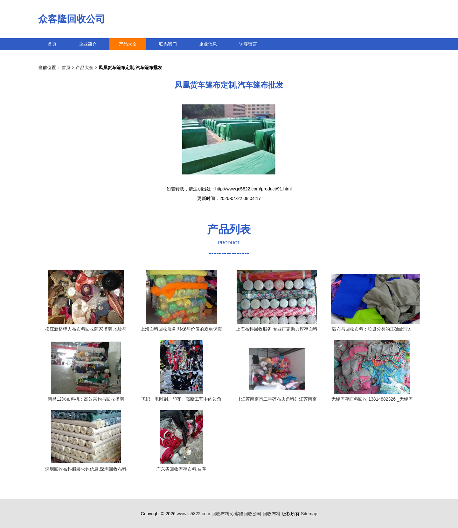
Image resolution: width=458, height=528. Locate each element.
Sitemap (309, 513)
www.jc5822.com (193, 513)
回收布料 (220, 513)
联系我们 (168, 43)
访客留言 (248, 43)
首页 (52, 43)
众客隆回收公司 (71, 19)
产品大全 (128, 43)
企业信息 (208, 43)
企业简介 (88, 43)
